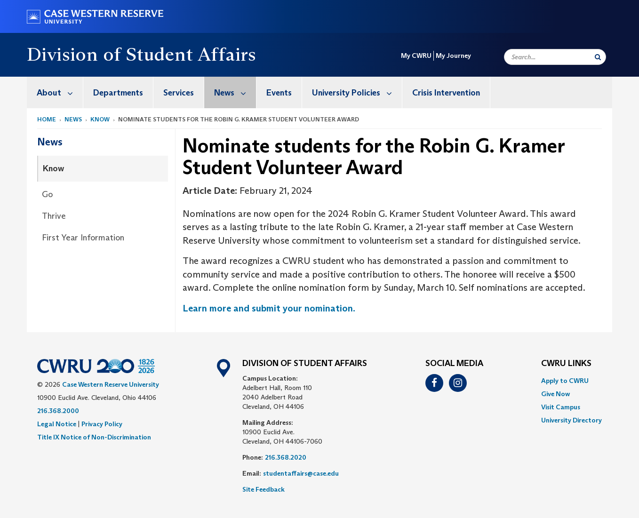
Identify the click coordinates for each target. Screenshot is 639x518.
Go (47, 194)
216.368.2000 (58, 410)
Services (178, 93)
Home (46, 119)
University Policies (357, 92)
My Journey (453, 55)
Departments (118, 93)
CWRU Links (566, 363)
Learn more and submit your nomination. (269, 308)
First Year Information (83, 237)
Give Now (555, 394)
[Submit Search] (598, 57)
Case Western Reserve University (110, 384)
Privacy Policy (101, 424)
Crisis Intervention (446, 93)
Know (100, 119)
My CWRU (416, 55)
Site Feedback (263, 489)
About (60, 92)
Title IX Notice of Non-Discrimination (94, 437)
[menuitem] (55, 92)
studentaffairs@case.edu (301, 473)
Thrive (54, 216)
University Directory (571, 420)
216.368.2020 (285, 457)
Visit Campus (560, 407)
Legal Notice (56, 424)
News (235, 92)
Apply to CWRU (565, 380)
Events (279, 93)
